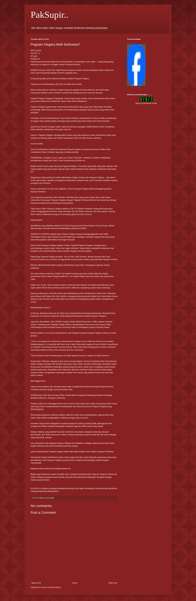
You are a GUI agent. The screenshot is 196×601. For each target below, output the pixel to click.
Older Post (112, 583)
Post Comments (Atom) (51, 587)
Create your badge (134, 88)
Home (74, 583)
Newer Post (36, 583)
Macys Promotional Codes (146, 103)
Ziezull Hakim (132, 43)
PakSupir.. (49, 15)
